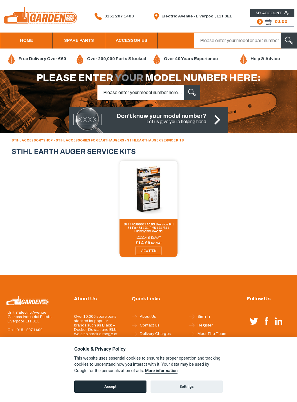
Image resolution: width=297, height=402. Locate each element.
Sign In (199, 316)
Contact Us (146, 325)
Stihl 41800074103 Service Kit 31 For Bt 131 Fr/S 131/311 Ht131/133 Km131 (149, 227)
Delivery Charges (151, 333)
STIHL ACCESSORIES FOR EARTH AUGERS (90, 140)
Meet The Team (207, 333)
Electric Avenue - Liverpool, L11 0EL (193, 16)
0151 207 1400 (114, 16)
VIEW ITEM (149, 250)
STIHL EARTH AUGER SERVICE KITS (155, 140)
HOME (26, 40)
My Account (272, 13)
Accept (110, 386)
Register (201, 325)
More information (161, 370)
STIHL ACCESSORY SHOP (32, 140)
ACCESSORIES (131, 40)
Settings (187, 386)
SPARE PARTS (79, 40)
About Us (144, 316)
